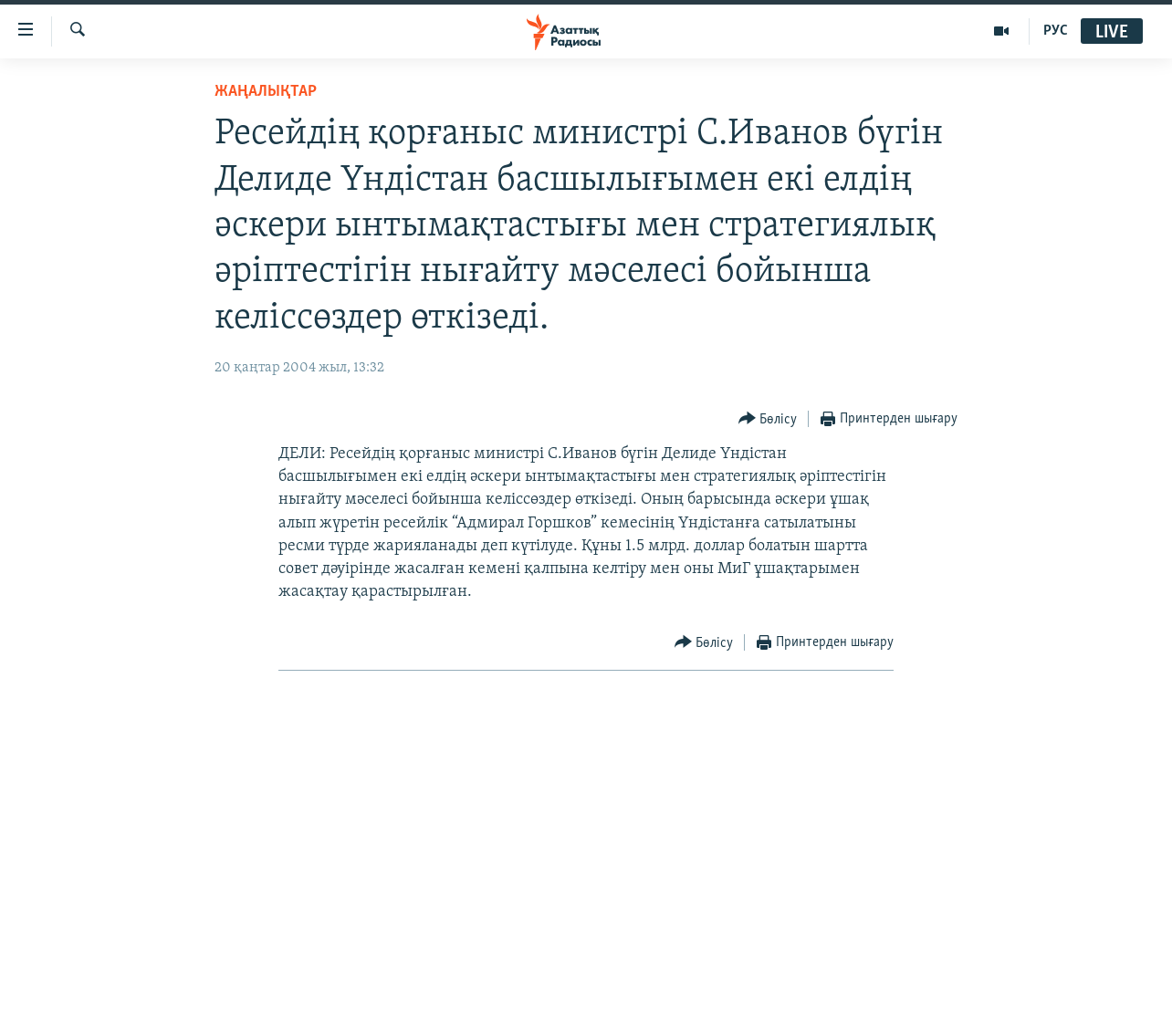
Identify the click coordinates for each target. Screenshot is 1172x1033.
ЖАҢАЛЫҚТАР (266, 91)
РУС (1055, 31)
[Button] (768, 419)
